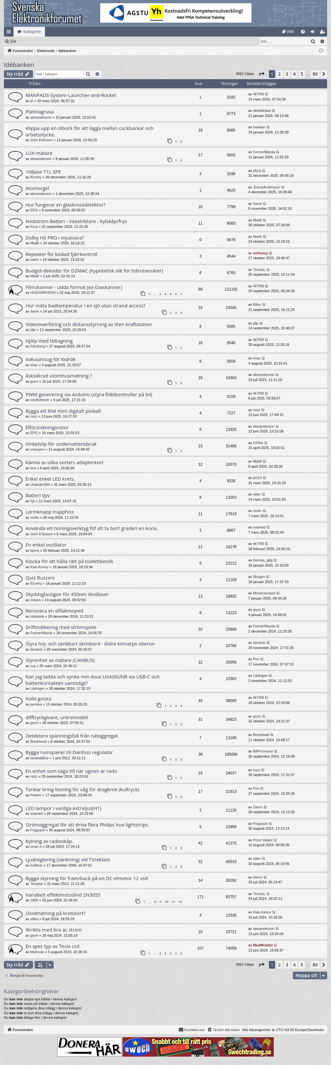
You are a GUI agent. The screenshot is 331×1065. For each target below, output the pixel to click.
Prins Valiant (263, 840)
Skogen (259, 577)
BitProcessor (263, 751)
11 (173, 902)
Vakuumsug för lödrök (51, 359)
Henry (257, 877)
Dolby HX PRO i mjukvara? (55, 237)
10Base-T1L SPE (43, 171)
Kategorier (32, 31)
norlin (34, 517)
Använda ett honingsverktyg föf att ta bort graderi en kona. (92, 528)
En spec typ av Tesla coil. (53, 946)
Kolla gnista (38, 698)
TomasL (259, 270)
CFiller (258, 443)
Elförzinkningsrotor (47, 427)
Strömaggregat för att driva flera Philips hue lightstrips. (87, 824)
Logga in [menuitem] (314, 33)
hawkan (259, 127)
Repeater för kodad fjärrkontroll (62, 254)
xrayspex (37, 449)
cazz (34, 416)
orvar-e (36, 846)
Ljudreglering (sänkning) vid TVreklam (68, 859)
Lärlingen (37, 688)
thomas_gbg (263, 560)
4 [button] (294, 74)
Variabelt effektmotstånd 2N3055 (63, 894)
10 (166, 902)
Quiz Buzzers (40, 577)
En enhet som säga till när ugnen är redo (71, 771)
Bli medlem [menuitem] (323, 33)
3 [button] (287, 74)
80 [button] (315, 74)
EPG (34, 210)
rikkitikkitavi (262, 110)
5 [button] (302, 74)
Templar (36, 884)
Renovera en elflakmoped (54, 610)
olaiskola (37, 616)
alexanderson (41, 117)
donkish (36, 649)
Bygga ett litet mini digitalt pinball (63, 411)
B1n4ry (36, 177)
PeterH (35, 795)
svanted (259, 527)
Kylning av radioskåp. (49, 841)
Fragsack (37, 830)
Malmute (37, 952)
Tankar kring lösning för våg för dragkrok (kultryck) (82, 789)
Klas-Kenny (39, 567)
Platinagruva (40, 111)
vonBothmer (39, 400)
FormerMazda (264, 152)
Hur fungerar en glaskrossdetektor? (65, 204)
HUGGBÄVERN (43, 292)
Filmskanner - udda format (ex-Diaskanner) (74, 287)
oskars (35, 600)
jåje (33, 330)
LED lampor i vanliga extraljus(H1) (63, 808)
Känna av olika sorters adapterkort (64, 462)
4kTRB (258, 94)
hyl (32, 501)
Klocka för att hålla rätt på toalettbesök (69, 561)
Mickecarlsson (264, 593)
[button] (261, 74)
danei (34, 311)
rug (33, 666)
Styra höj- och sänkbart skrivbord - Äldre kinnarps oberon (90, 643)
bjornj (34, 550)
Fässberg (37, 346)
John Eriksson (41, 140)
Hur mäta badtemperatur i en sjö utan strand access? (85, 305)
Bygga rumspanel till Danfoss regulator (69, 752)
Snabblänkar (10, 33)
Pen (256, 659)
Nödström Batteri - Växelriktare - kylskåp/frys (76, 221)
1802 (34, 900)
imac (34, 365)
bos (33, 468)
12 (180, 902)
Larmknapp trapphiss (50, 511)
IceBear (36, 865)
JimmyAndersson (266, 187)
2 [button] (279, 74)
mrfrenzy (260, 253)
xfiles (34, 919)
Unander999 (40, 484)
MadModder (263, 945)
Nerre (257, 204)
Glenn (257, 807)
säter (257, 494)
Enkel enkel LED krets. (50, 478)
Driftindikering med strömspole (61, 627)
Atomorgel (37, 188)
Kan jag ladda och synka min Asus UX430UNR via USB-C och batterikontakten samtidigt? (93, 679)
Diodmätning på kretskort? (56, 913)
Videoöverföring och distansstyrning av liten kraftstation (89, 324)
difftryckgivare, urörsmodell (57, 717)
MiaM (257, 220)
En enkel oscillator (46, 544)
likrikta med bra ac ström (54, 929)
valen (34, 259)
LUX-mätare (39, 153)
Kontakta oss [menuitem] (191, 1029)
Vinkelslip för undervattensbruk (61, 444)
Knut (34, 227)
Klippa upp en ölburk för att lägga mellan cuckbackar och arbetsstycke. (90, 131)
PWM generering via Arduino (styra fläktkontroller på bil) (89, 394)
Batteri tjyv (38, 495)
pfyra (257, 171)
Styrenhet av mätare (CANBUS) (60, 660)
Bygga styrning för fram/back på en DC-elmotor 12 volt (87, 878)
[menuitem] (288, 32)
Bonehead (38, 741)
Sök (46, 41)
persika (36, 704)
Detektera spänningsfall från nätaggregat (72, 735)
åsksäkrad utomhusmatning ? (59, 375)
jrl (31, 101)
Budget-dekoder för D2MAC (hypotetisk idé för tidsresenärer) (94, 270)
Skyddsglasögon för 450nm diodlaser (67, 594)
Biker (257, 304)
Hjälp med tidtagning (49, 340)
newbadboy (39, 758)
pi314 (257, 478)
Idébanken (19, 64)
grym (34, 381)
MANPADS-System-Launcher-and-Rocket (71, 95)
